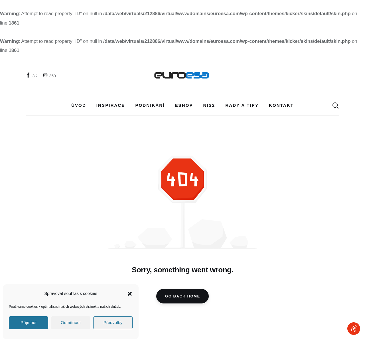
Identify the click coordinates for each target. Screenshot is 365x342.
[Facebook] (32, 75)
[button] (130, 294)
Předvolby (113, 322)
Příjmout (28, 322)
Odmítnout (71, 322)
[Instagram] (50, 75)
